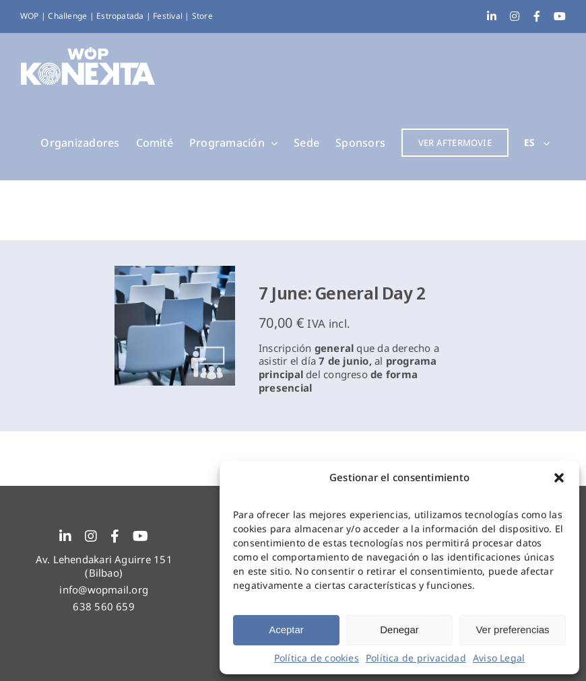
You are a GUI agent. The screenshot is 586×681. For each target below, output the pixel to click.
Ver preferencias (512, 629)
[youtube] (140, 536)
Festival (169, 16)
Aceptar (286, 629)
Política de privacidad (416, 658)
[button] (559, 478)
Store (202, 16)
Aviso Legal (499, 658)
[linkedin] (65, 536)
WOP (30, 16)
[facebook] (114, 536)
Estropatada (121, 16)
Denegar (399, 629)
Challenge (68, 16)
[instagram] (91, 536)
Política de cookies (316, 658)
